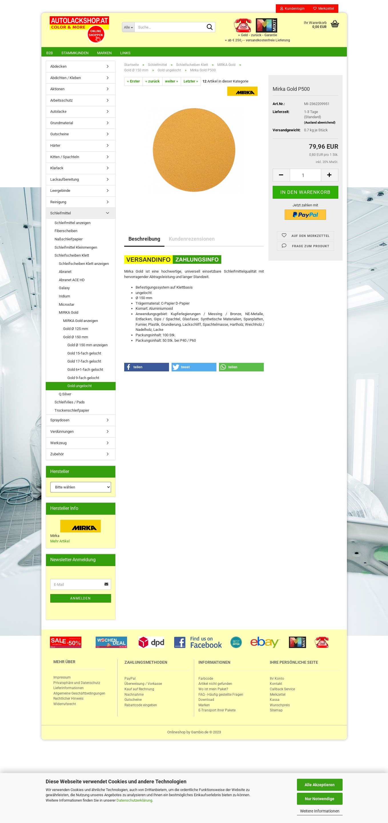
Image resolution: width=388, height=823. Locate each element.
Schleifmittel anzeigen (73, 223)
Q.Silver (65, 395)
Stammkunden (75, 53)
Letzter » (191, 82)
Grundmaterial (61, 123)
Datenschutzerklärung (134, 800)
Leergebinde (60, 191)
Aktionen (57, 89)
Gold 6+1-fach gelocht (85, 370)
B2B (49, 53)
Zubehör (57, 454)
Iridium (64, 297)
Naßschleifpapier (69, 240)
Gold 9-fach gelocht (83, 378)
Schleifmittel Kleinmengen (76, 248)
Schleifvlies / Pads (70, 403)
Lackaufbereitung (64, 180)
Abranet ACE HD (72, 280)
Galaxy (64, 288)
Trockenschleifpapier (72, 411)
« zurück (152, 82)
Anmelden (80, 599)
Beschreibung (144, 239)
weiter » (171, 82)
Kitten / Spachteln (64, 157)
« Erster (133, 82)
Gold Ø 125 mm (75, 329)
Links (125, 53)
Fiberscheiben (66, 231)
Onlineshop (176, 733)
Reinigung (58, 202)
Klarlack (56, 168)
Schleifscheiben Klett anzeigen (84, 264)
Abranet (65, 272)
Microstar (66, 305)
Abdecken (58, 67)
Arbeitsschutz (61, 101)
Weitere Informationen (319, 811)
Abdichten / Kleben (65, 78)
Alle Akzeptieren (320, 784)
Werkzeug (58, 443)
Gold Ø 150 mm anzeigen (87, 345)
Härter (55, 146)
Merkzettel (323, 9)
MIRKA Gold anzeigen (80, 321)
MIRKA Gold (68, 313)
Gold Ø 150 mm (75, 337)
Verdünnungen (62, 432)
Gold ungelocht (79, 386)
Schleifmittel (60, 214)
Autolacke (58, 112)
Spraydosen (59, 420)
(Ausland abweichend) (319, 123)
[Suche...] (128, 27)
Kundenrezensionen (192, 239)
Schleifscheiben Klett (72, 256)
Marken (104, 53)
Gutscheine (59, 134)
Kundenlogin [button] (292, 9)
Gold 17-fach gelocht (84, 362)
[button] (146, 367)
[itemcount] (305, 175)
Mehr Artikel (60, 542)
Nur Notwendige (319, 798)
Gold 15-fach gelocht (84, 354)
